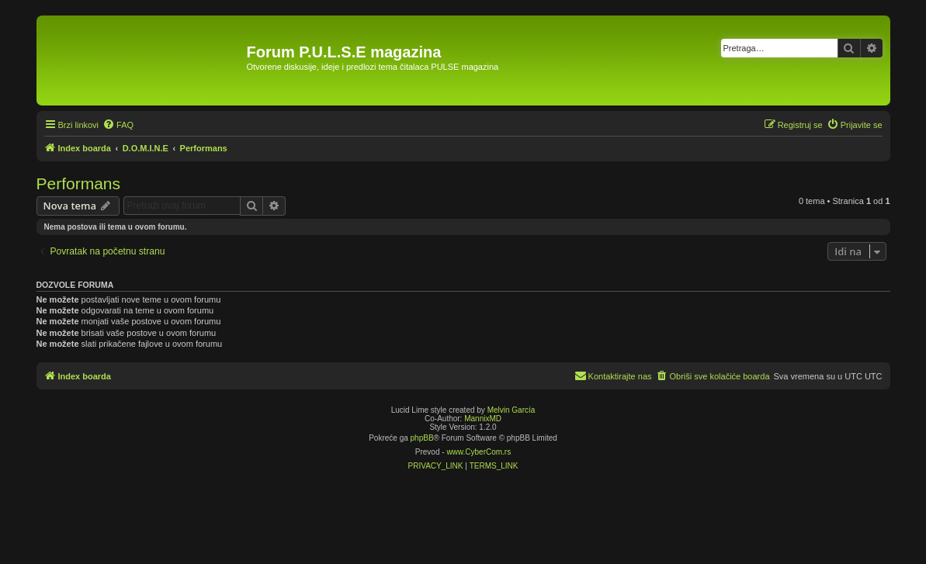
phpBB (422, 438)
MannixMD (482, 418)
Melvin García (511, 410)
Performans (78, 183)
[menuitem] (118, 125)
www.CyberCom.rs (478, 452)
